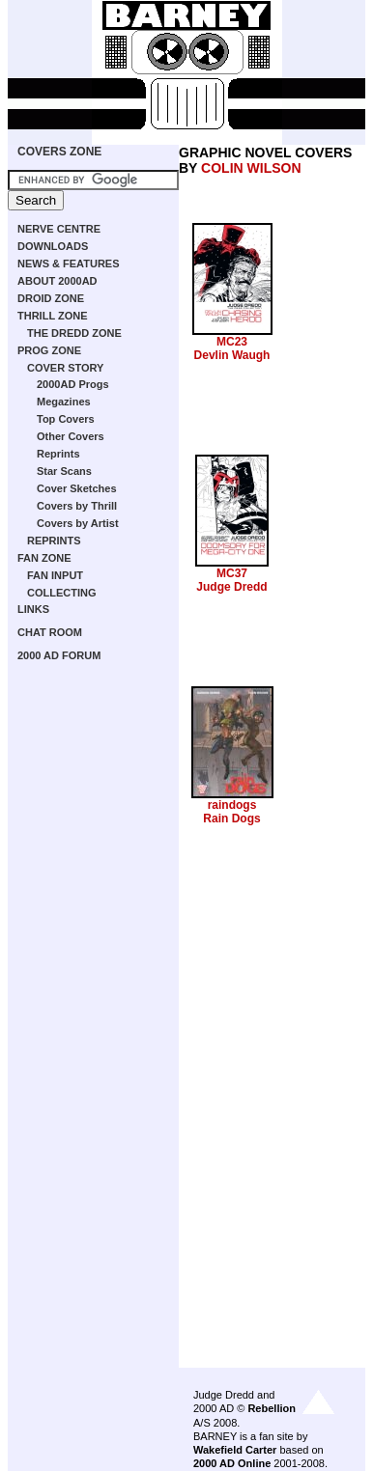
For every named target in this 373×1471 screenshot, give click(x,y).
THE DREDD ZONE (74, 333)
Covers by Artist (78, 523)
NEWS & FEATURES (68, 263)
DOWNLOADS (52, 246)
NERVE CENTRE (58, 229)
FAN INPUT (55, 575)
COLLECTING (62, 592)
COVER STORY (65, 368)
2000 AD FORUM (58, 655)
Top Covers (66, 419)
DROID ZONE (50, 298)
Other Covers (70, 436)
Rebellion (271, 1408)
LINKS (33, 609)
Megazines (64, 401)
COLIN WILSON (251, 168)
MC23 (231, 341)
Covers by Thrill (77, 506)
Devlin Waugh (232, 355)
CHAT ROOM (49, 632)
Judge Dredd (231, 587)
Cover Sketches (77, 488)
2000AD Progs (73, 384)
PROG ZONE (49, 350)
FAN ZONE (44, 558)
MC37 (231, 573)
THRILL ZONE (52, 315)
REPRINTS (54, 540)
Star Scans (64, 471)
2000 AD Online (232, 1463)
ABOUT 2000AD (57, 281)
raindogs (232, 805)
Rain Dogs (231, 818)
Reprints (58, 453)
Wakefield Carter (234, 1450)
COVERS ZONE (59, 151)
